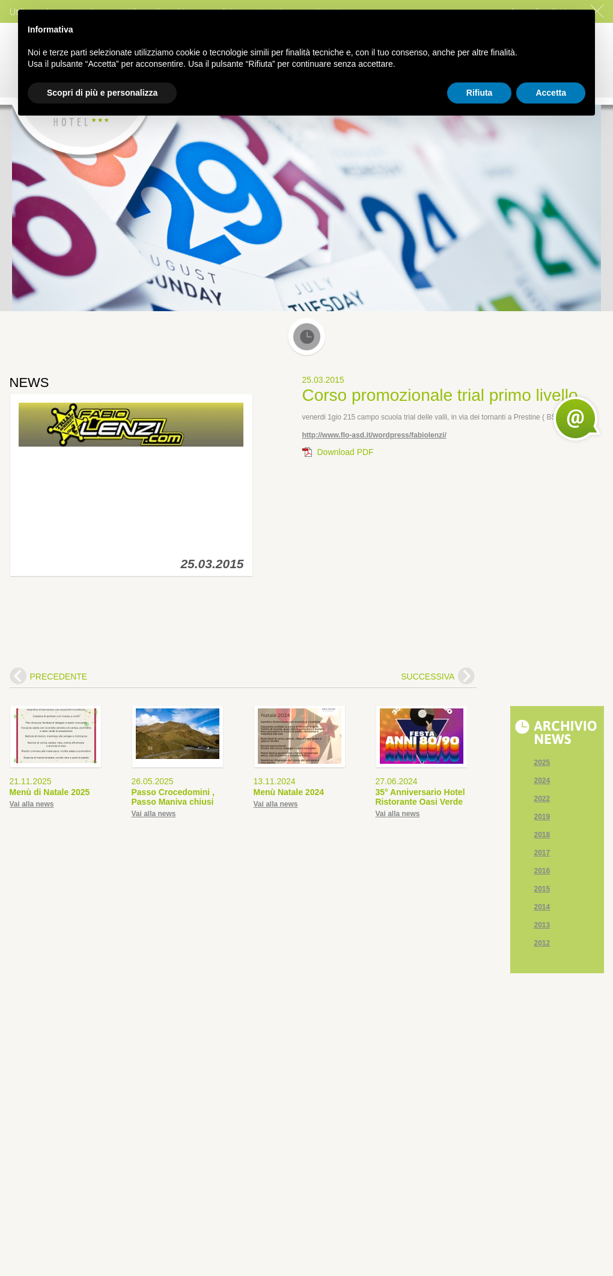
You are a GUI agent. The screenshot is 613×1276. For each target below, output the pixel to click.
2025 (542, 762)
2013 (542, 925)
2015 (542, 889)
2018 (542, 835)
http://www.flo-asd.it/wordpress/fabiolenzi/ (374, 435)
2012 (542, 943)
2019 (542, 817)
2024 (542, 780)
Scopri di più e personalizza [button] (102, 93)
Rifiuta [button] (479, 93)
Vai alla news (32, 804)
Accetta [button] (550, 93)
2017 (542, 853)
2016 (542, 871)
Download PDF (345, 452)
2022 (542, 798)
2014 (542, 907)
